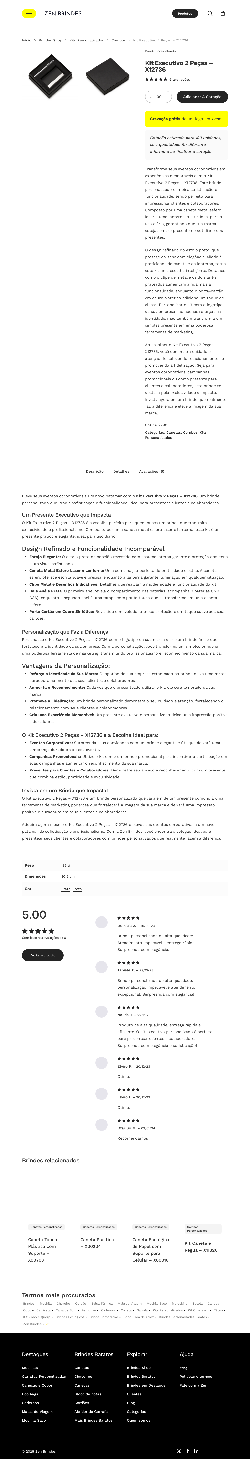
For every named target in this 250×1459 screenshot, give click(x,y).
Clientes (134, 1394)
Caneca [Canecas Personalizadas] (213, 1303)
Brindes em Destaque (146, 1385)
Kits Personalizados (86, 40)
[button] (29, 13)
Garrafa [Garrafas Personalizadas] (142, 1310)
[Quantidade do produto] (158, 97)
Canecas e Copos (37, 1385)
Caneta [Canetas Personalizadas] (126, 1310)
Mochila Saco (34, 1420)
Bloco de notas (87, 1394)
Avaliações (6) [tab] (151, 471)
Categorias (136, 1411)
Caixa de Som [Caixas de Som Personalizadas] (66, 1310)
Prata (65, 889)
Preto (77, 889)
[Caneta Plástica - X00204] (99, 1193)
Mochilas (30, 1368)
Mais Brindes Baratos (93, 1420)
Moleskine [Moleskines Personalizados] (180, 1303)
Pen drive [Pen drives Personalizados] (89, 1310)
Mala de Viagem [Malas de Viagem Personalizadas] (130, 1303)
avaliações (179, 79)
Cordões (81, 1403)
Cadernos (108, 1310)
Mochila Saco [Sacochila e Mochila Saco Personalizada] (157, 1303)
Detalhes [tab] (121, 471)
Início (26, 40)
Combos (118, 40)
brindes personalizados (134, 838)
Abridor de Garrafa (91, 1411)
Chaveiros (83, 1376)
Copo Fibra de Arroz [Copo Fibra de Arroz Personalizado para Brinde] (138, 1317)
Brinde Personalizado (160, 51)
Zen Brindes (32, 1324)
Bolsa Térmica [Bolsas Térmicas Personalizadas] (102, 1303)
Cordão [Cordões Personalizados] (80, 1303)
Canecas (82, 1385)
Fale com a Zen (193, 1385)
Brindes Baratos (141, 1376)
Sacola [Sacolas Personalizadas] (198, 1303)
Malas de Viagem (37, 1411)
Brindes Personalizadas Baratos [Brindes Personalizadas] (183, 1317)
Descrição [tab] (95, 471)
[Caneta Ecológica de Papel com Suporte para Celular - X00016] (151, 1193)
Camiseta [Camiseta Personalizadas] (43, 1310)
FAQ (183, 1368)
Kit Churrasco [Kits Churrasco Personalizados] (198, 1310)
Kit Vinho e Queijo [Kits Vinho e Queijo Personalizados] (37, 1317)
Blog (131, 1403)
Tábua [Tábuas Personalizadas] (218, 1310)
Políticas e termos (196, 1376)
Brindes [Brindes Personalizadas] (29, 1303)
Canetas (173, 432)
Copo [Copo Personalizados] (27, 1310)
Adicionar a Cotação (202, 96)
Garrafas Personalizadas (44, 1376)
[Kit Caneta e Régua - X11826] (203, 1193)
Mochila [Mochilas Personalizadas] (46, 1303)
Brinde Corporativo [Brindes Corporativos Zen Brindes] (104, 1317)
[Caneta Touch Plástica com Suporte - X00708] (47, 1193)
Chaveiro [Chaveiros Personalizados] (63, 1303)
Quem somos (138, 1420)
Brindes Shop (50, 40)
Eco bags (30, 1394)
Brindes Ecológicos (70, 1317)
